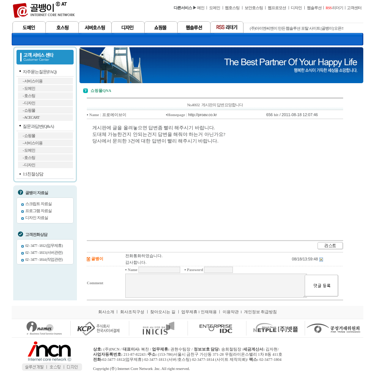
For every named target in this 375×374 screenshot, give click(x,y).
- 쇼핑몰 (29, 110)
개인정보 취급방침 (260, 312)
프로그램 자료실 (38, 211)
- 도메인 (29, 88)
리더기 (334, 8)
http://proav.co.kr (202, 114)
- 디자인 (29, 103)
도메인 (214, 8)
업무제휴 (189, 312)
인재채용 (209, 312)
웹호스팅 (232, 8)
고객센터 (354, 8)
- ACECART (31, 117)
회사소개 (106, 312)
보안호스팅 (254, 8)
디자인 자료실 (36, 218)
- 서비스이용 (32, 81)
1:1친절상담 (33, 174)
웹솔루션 (314, 8)
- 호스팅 (29, 96)
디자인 (296, 8)
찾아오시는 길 (162, 312)
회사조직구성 (132, 312)
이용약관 (231, 312)
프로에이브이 (114, 114)
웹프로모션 (277, 8)
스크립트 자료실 (38, 204)
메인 (200, 8)
